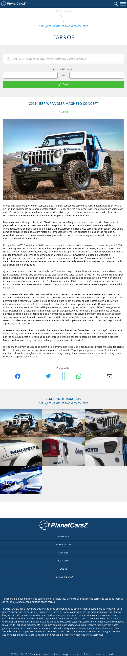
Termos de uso (63, 576)
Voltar (64, 112)
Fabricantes (63, 544)
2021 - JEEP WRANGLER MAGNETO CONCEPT (63, 26)
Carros (63, 16)
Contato (63, 560)
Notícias (63, 536)
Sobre (63, 568)
